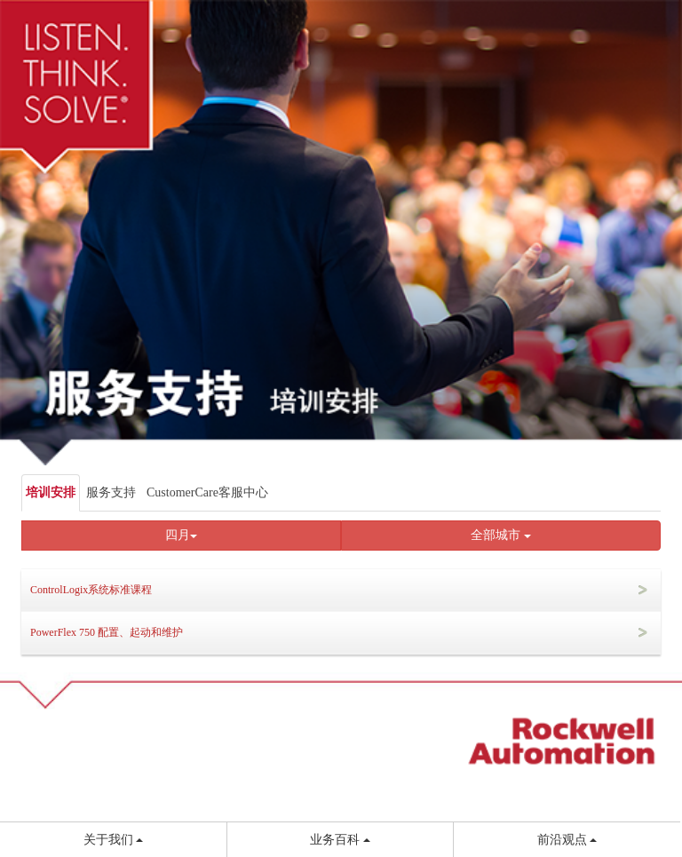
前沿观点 (567, 839)
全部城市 (501, 535)
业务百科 (340, 839)
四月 (181, 535)
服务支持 (111, 492)
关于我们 (113, 839)
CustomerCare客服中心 (207, 492)
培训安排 (50, 492)
